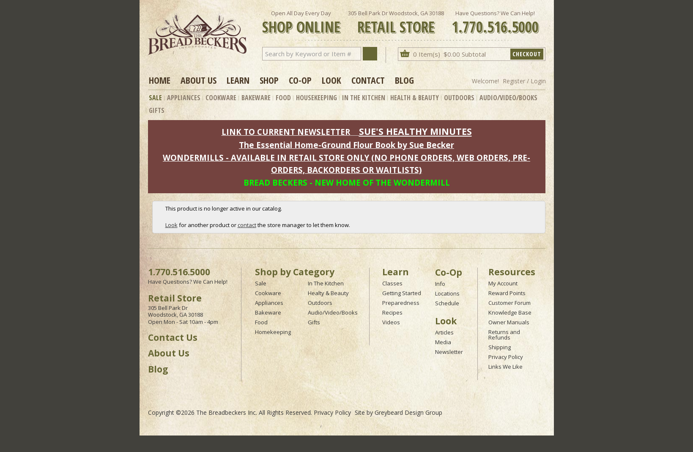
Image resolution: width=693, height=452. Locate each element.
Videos (391, 322)
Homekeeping (273, 332)
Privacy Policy (505, 357)
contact (247, 225)
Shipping (499, 347)
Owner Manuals (508, 322)
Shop (269, 80)
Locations (447, 293)
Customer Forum (509, 303)
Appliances (183, 97)
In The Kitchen (363, 97)
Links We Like (505, 366)
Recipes (392, 312)
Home (159, 80)
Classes (392, 283)
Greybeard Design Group (408, 412)
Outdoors (459, 97)
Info (440, 284)
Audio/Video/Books (508, 97)
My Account (503, 283)
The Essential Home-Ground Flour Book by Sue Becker (346, 145)
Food (283, 97)
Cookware (220, 97)
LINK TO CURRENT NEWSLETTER (286, 131)
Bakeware (256, 97)
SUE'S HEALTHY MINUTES (415, 131)
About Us (198, 80)
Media (443, 342)
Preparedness (400, 303)
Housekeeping (316, 97)
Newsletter (449, 352)
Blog (404, 80)
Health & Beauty (414, 97)
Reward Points (507, 293)
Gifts (156, 110)
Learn (238, 80)
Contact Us (172, 337)
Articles (444, 332)
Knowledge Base (509, 312)
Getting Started (401, 293)
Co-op (300, 80)
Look (331, 80)
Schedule (447, 303)
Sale (155, 97)
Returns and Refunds (504, 334)
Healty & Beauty (328, 293)
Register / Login (524, 81)
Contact (368, 80)
